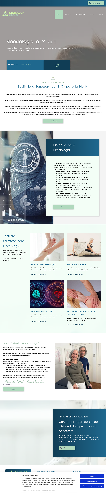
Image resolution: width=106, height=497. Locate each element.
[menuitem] (59, 14)
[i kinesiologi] (78, 366)
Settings (84, 493)
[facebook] (3, 3)
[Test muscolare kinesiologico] (47, 247)
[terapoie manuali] (84, 294)
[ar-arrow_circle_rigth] (57, 67)
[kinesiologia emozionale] (47, 294)
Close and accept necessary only (92, 481)
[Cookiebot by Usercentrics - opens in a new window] (10, 494)
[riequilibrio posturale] (84, 247)
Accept (92, 471)
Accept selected (92, 476)
